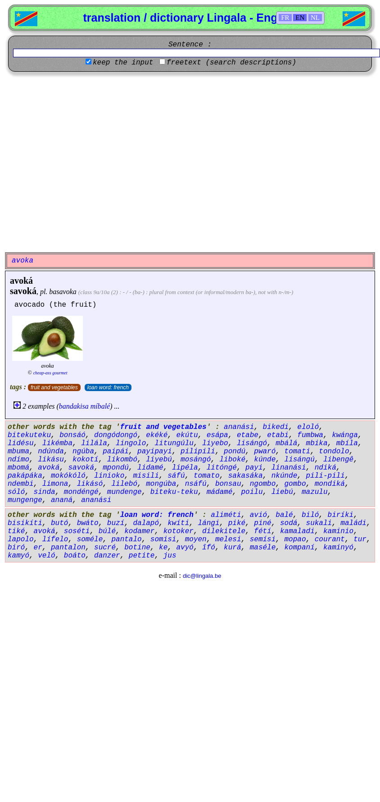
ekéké (156, 435)
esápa (217, 435)
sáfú (176, 476)
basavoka (62, 291)
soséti (77, 531)
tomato (207, 476)
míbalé (100, 406)
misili (146, 476)
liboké (233, 460)
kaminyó (338, 548)
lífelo (55, 539)
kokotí (85, 460)
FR (285, 17)
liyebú (159, 460)
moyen (196, 539)
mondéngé (81, 492)
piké (236, 523)
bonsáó (72, 435)
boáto (75, 556)
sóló (16, 492)
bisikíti (25, 523)
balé (284, 515)
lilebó (124, 484)
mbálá (286, 443)
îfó (208, 548)
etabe (247, 435)
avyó (184, 548)
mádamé (220, 492)
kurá (232, 548)
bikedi (276, 427)
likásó (90, 484)
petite (142, 556)
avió (258, 515)
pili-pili (325, 476)
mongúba (161, 484)
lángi (208, 523)
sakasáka (245, 476)
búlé (107, 531)
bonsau (228, 484)
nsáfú (196, 484)
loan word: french (108, 387)
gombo (295, 484)
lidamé (150, 468)
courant (330, 539)
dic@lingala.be (202, 575)
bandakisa (74, 406)
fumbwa (310, 435)
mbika (317, 443)
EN (299, 17)
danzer (107, 556)
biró (16, 548)
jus (169, 556)
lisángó (252, 443)
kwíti (178, 523)
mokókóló (68, 476)
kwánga (345, 435)
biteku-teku (174, 492)
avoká (21, 281)
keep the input (123, 63)
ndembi (21, 484)
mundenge (124, 492)
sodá (288, 523)
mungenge (25, 500)
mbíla (347, 443)
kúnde (265, 460)
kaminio (338, 531)
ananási (239, 427)
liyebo (215, 443)
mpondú (116, 468)
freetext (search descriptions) (231, 63)
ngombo (263, 484)
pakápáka (25, 476)
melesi (228, 539)
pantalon (68, 548)
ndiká (325, 468)
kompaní (300, 548)
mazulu (315, 492)
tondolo (334, 451)
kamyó (18, 556)
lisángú (300, 460)
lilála (94, 443)
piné (262, 523)
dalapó (146, 523)
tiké (16, 531)
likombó (122, 460)
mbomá (18, 468)
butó (59, 523)
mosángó (196, 460)
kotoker (178, 531)
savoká (23, 291)
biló (310, 515)
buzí (115, 523)
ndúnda (51, 451)
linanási (288, 468)
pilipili (198, 451)
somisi (163, 539)
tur (359, 539)
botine (137, 548)
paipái (116, 451)
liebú (282, 492)
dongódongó (115, 435)
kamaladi (297, 531)
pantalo (126, 539)
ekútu (187, 435)
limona (55, 484)
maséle (263, 548)
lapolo (21, 539)
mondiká (330, 484)
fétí (262, 531)
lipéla (185, 468)
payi (253, 468)
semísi (263, 539)
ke (163, 548)
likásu (51, 460)
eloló (308, 427)
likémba (57, 443)
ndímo (18, 460)
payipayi (154, 451)
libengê (338, 460)
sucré (105, 548)
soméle (90, 539)
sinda (44, 492)
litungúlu (173, 443)
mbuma (18, 451)
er (38, 548)
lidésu (21, 443)
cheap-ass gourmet (50, 372)
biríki (341, 515)
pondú (234, 451)
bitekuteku (29, 435)
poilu (252, 492)
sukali (319, 523)
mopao (295, 539)
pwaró (265, 451)
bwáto (88, 523)
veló (46, 556)
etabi (278, 435)
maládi (353, 523)
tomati (298, 451)
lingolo (131, 443)
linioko (109, 476)
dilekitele (223, 531)
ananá (61, 500)
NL (315, 17)
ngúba (83, 451)
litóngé (222, 468)
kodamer (139, 531)
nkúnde (284, 476)
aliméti (226, 515)
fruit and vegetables (54, 387)
